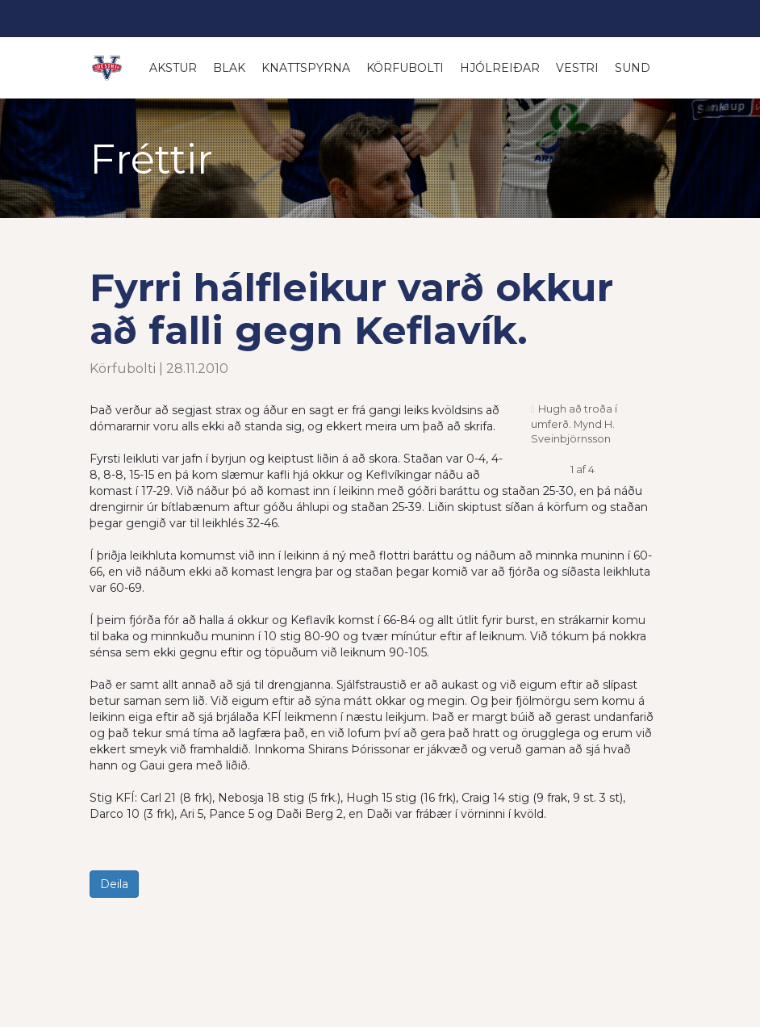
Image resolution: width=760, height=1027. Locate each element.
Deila (114, 884)
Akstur (173, 68)
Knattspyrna (305, 68)
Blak (229, 68)
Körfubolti (405, 68)
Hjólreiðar (500, 68)
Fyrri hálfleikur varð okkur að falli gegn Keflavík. (351, 309)
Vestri (577, 68)
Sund (632, 68)
